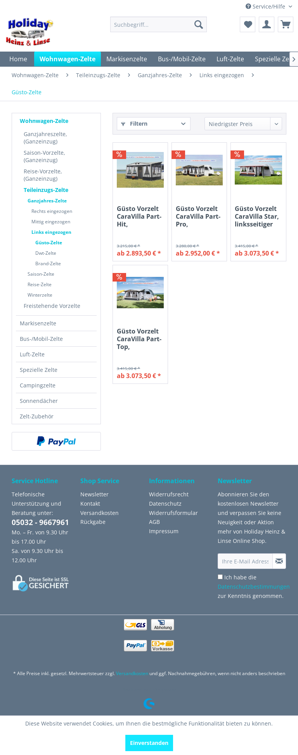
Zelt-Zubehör (37, 416)
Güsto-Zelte (48, 242)
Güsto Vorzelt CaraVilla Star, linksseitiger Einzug (257, 216)
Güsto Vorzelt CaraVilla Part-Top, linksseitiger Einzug (139, 339)
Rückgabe (93, 521)
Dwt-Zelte (45, 253)
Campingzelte (37, 385)
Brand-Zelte (48, 263)
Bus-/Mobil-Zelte (41, 338)
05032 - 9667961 (40, 522)
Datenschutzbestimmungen (254, 586)
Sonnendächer (39, 400)
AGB (154, 521)
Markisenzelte (38, 323)
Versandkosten (99, 513)
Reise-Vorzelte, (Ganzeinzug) (43, 175)
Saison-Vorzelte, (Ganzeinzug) (44, 156)
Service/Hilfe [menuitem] (266, 6)
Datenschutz (165, 503)
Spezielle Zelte (38, 369)
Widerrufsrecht (169, 494)
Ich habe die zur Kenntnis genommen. (254, 587)
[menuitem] (158, 24)
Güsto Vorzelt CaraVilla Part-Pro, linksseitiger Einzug (198, 216)
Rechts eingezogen (51, 211)
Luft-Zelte (32, 354)
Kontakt (90, 503)
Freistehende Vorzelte (52, 305)
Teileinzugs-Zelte (46, 190)
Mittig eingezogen (50, 221)
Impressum (163, 531)
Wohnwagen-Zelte (44, 120)
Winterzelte (40, 295)
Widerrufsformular (173, 513)
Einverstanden (149, 742)
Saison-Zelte (41, 274)
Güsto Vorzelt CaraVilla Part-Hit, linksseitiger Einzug (139, 216)
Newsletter (94, 494)
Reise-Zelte (40, 284)
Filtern (134, 123)
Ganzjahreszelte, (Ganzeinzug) (45, 137)
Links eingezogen (51, 232)
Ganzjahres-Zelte (47, 200)
